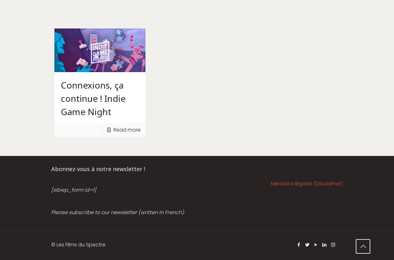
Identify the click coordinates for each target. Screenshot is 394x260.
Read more (127, 129)
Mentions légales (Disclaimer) (307, 183)
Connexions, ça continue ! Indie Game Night (93, 98)
